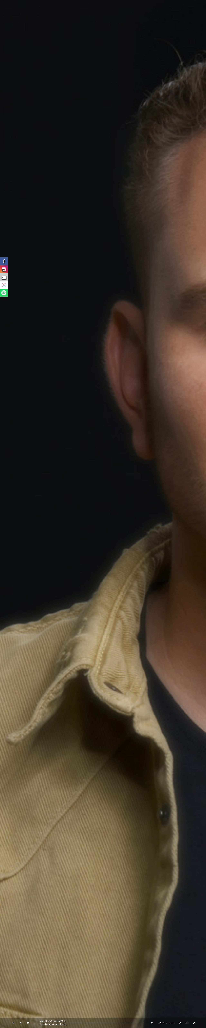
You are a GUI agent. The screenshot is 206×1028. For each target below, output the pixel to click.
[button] (13, 1023)
